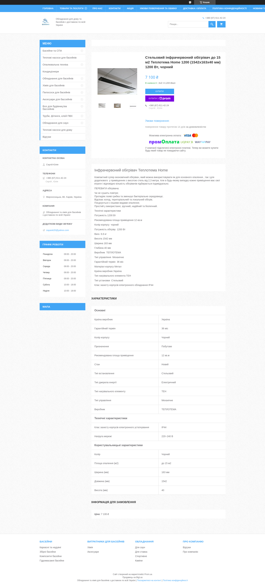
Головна (48, 8)
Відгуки (47, 136)
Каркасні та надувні (50, 547)
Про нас (97, 8)
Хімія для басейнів (54, 85)
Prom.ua (148, 574)
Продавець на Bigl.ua (132, 577)
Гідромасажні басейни (52, 560)
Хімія (90, 547)
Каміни (139, 560)
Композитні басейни (51, 556)
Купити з (160, 98)
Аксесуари (93, 551)
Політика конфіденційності (230, 8)
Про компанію (190, 551)
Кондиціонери (51, 71)
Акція (130, 8)
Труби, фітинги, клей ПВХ (58, 115)
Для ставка (141, 551)
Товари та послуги (71, 8)
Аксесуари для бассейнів (57, 99)
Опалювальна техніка (55, 64)
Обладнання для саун (55, 122)
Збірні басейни (48, 551)
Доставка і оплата (194, 8)
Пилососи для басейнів (56, 92)
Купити (160, 91)
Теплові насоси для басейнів (60, 57)
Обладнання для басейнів (58, 78)
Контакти (115, 8)
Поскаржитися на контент (149, 580)
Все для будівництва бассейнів (55, 107)
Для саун (140, 547)
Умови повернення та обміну (158, 8)
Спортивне (141, 556)
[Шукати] (212, 24)
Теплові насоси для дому (57, 129)
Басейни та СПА (52, 50)
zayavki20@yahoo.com (57, 230)
